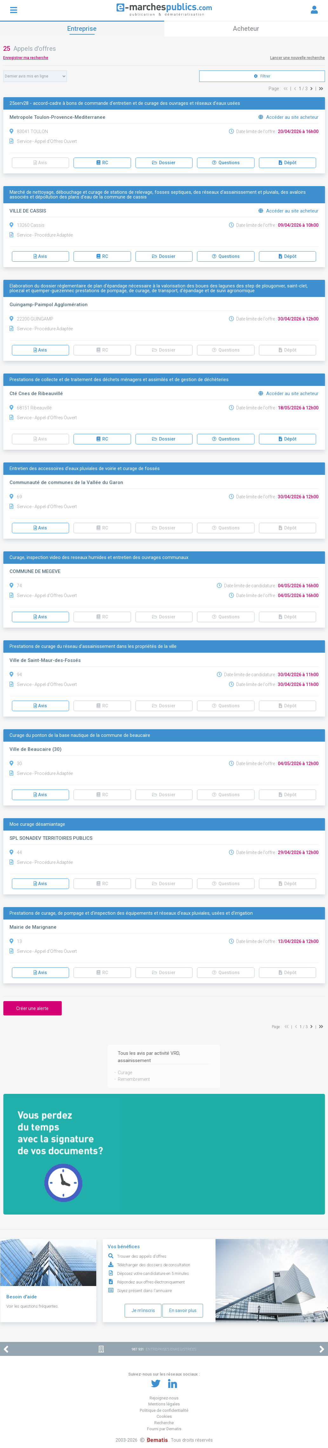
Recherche (164, 1422)
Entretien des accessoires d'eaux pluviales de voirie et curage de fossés (85, 468)
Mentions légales (164, 1404)
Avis (40, 162)
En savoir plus (183, 1310)
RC (102, 162)
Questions (226, 162)
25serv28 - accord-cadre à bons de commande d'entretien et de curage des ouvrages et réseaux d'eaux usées (125, 103)
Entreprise (82, 28)
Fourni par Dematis (164, 1428)
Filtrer (262, 76)
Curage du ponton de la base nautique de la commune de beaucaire (80, 735)
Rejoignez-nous (164, 1398)
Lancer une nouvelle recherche (297, 58)
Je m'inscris (143, 1310)
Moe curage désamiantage (37, 824)
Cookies (164, 1416)
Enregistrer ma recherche (25, 58)
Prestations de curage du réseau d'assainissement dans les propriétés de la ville (93, 646)
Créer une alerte (32, 1008)
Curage (125, 1072)
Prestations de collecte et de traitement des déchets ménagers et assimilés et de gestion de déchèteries (119, 379)
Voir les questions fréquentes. (32, 1306)
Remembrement (134, 1079)
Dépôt (287, 162)
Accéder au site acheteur (288, 117)
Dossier (164, 162)
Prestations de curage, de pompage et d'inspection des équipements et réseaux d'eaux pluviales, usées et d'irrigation (131, 913)
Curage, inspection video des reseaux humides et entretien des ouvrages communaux (99, 557)
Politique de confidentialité (164, 1410)
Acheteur (246, 28)
